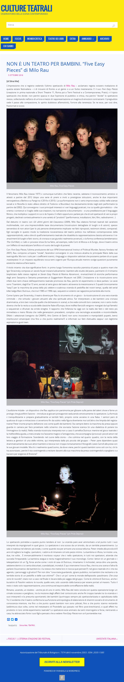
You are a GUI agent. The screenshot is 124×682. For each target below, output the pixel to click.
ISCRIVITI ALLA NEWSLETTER (61, 662)
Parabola (61, 671)
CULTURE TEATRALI (26, 8)
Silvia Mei (23, 625)
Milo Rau (70, 85)
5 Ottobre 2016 (15, 75)
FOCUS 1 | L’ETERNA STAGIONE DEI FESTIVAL (29, 638)
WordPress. (74, 671)
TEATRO (31, 625)
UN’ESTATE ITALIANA (106, 638)
